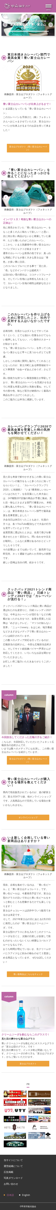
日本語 (10, 1195)
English (26, 1195)
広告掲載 (8, 1172)
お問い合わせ (11, 1183)
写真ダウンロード (13, 1178)
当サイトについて (13, 1160)
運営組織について (13, 1166)
